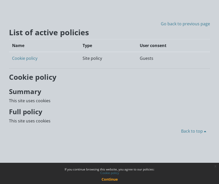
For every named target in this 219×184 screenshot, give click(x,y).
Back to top (194, 131)
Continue (110, 179)
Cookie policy (24, 58)
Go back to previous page (185, 24)
